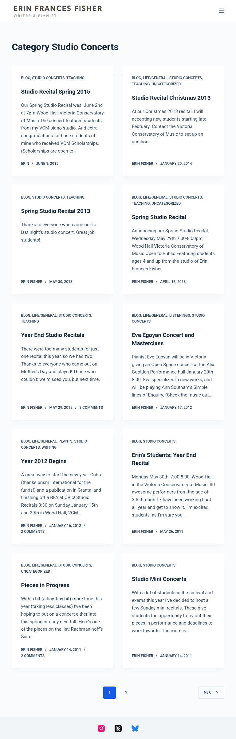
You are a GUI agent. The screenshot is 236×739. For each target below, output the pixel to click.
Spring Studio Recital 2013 (58, 211)
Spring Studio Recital (161, 216)
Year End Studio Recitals (54, 334)
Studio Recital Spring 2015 (58, 91)
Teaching (75, 78)
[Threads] (118, 727)
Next (211, 692)
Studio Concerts (48, 78)
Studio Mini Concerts (161, 578)
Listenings (179, 315)
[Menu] (221, 11)
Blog (25, 78)
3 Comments (91, 407)
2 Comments (33, 531)
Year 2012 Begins (45, 460)
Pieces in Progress (47, 584)
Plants (65, 441)
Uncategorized (166, 84)
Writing (49, 447)
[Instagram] (101, 727)
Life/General (155, 78)
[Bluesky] (135, 727)
